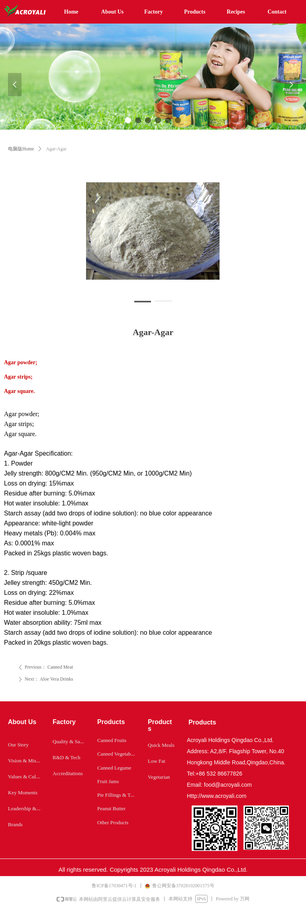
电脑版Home (21, 149)
